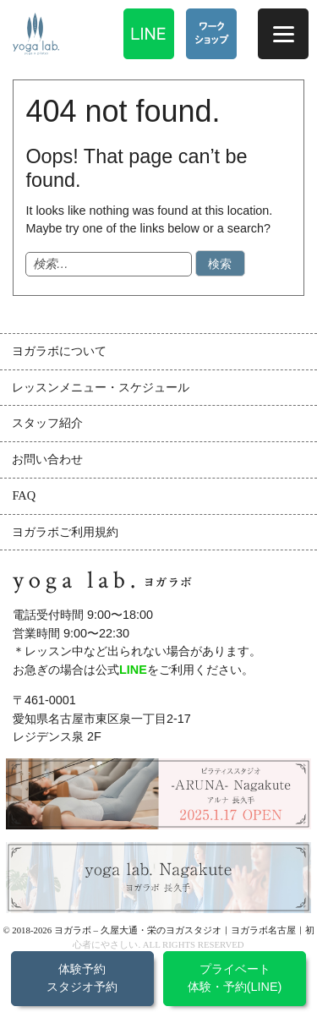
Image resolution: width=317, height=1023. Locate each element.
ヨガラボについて (59, 351)
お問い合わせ (47, 459)
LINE (133, 669)
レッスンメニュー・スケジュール (100, 387)
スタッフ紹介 (47, 422)
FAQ (24, 495)
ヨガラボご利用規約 (65, 532)
